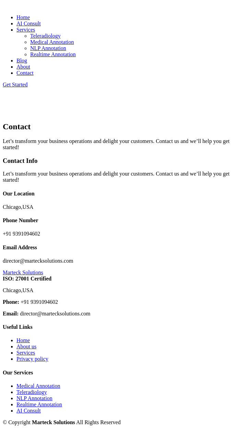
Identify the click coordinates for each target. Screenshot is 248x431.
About (23, 67)
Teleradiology (45, 36)
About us (26, 346)
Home (23, 17)
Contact (25, 73)
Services (25, 353)
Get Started (15, 84)
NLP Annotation (48, 48)
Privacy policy (32, 359)
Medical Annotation (52, 42)
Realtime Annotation (53, 54)
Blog (21, 60)
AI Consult (28, 23)
